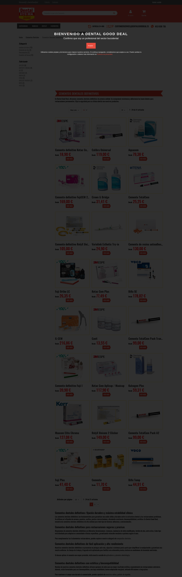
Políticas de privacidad (104, 54)
